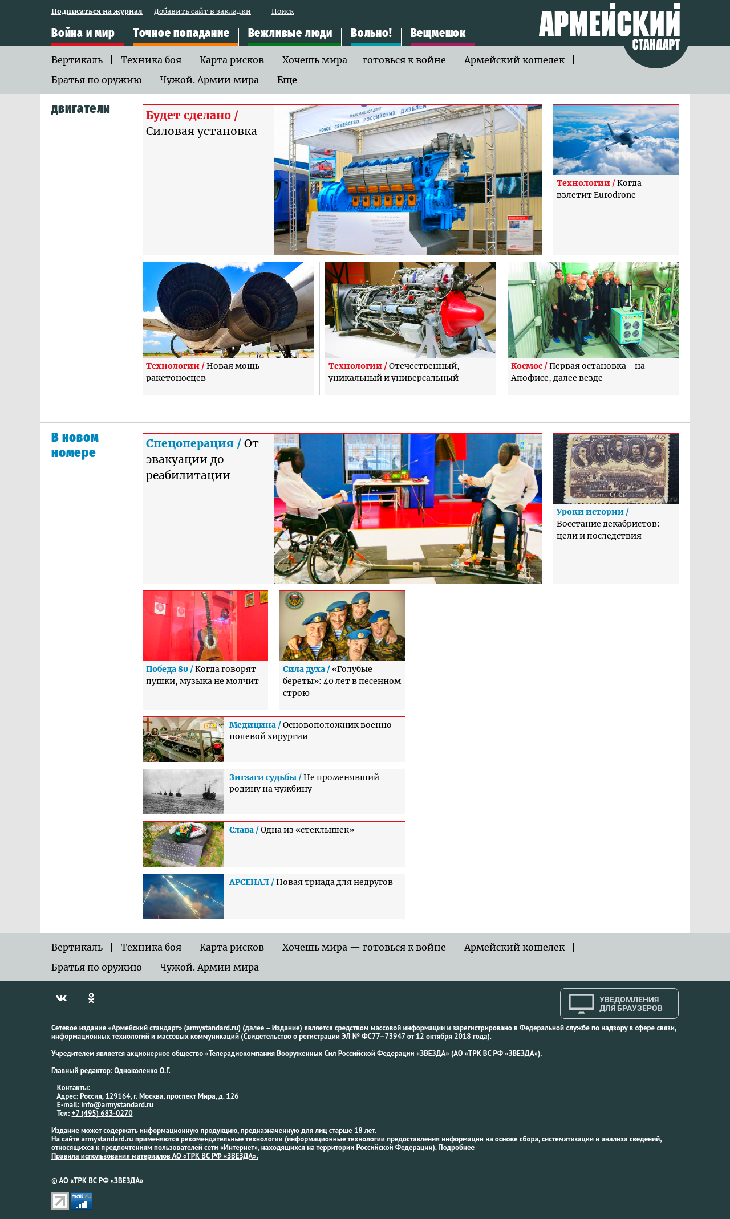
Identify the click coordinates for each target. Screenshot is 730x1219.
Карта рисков (232, 60)
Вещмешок (438, 33)
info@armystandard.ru (117, 1105)
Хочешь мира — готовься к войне (364, 60)
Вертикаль (77, 60)
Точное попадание (181, 33)
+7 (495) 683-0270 (102, 1113)
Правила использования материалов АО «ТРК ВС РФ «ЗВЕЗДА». (154, 1156)
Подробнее (456, 1147)
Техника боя (151, 60)
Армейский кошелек (514, 60)
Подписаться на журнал (97, 11)
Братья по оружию (96, 80)
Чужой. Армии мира (209, 80)
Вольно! (371, 33)
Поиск (282, 11)
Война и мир (83, 33)
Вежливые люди (290, 33)
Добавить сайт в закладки (202, 11)
